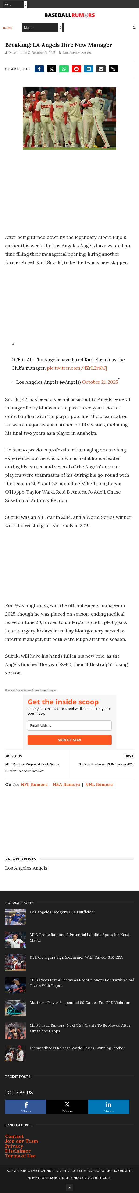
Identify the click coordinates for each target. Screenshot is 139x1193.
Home (7, 27)
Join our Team (21, 1141)
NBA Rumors (66, 784)
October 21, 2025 (100, 382)
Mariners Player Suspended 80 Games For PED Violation (80, 1002)
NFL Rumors (34, 784)
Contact (14, 1136)
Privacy (14, 1146)
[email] (70, 725)
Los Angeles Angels (77, 52)
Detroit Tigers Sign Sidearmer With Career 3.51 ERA (76, 957)
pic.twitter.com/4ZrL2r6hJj (77, 368)
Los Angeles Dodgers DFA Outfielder (62, 911)
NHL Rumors (99, 784)
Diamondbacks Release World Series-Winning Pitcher (77, 1047)
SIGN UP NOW (69, 740)
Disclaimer (18, 1151)
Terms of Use (20, 1155)
